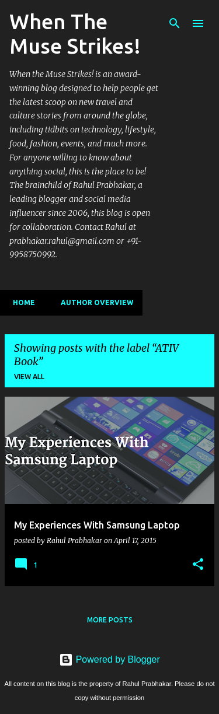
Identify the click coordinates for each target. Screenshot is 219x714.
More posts (110, 620)
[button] (198, 564)
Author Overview (93, 302)
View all (29, 376)
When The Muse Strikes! (75, 33)
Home (20, 302)
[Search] (175, 23)
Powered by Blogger (109, 659)
